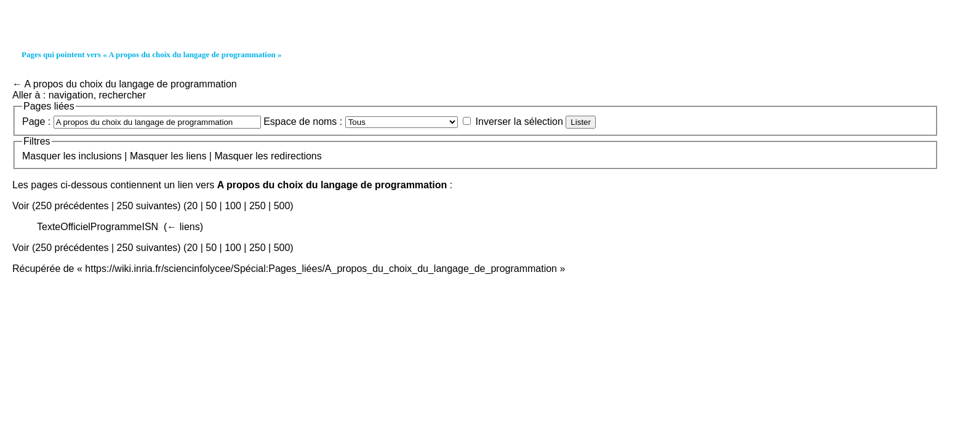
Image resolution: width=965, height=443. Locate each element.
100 (233, 206)
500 (282, 206)
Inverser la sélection (519, 121)
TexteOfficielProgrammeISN (97, 227)
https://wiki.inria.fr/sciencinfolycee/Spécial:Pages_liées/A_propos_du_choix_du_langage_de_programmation (321, 268)
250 (257, 206)
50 (211, 206)
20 (192, 206)
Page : (36, 121)
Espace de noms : (302, 121)
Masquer (41, 156)
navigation (71, 95)
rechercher (122, 95)
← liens (183, 227)
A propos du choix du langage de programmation (131, 84)
